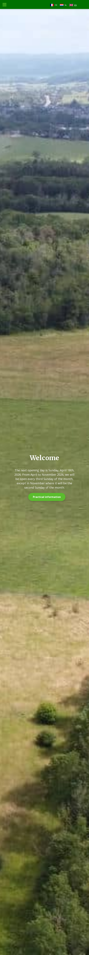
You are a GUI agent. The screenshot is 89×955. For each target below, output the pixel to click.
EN (75, 5)
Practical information (47, 497)
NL (66, 5)
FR (56, 5)
